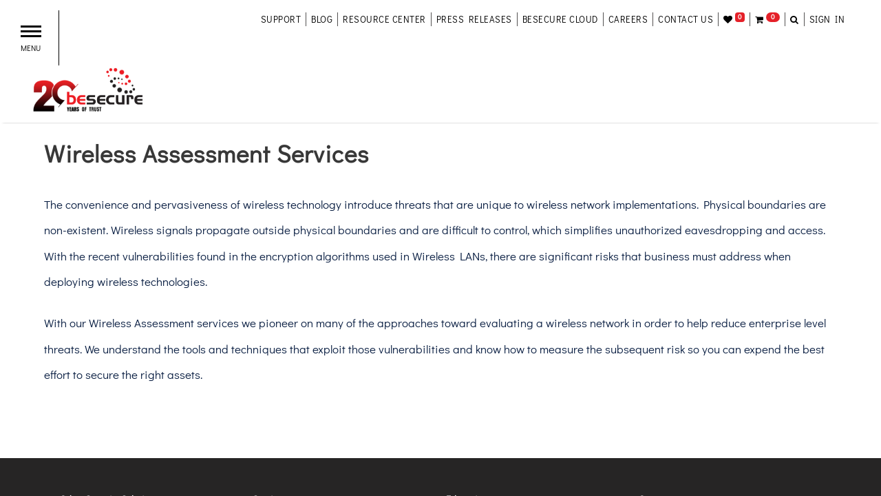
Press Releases (474, 19)
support (281, 19)
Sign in (827, 19)
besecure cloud (560, 19)
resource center (384, 19)
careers (628, 19)
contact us (685, 19)
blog (321, 19)
